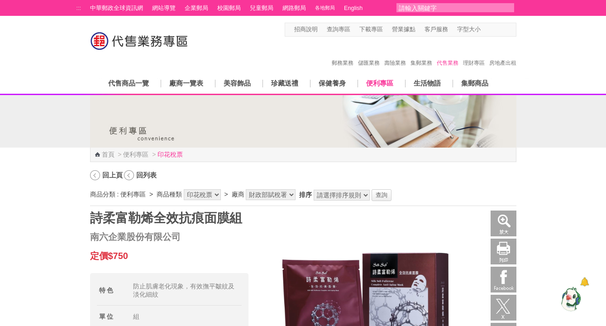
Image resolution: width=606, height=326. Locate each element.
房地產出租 (502, 53)
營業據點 (403, 29)
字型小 (486, 29)
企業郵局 (196, 8)
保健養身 (332, 83)
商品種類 (169, 194)
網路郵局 (294, 8)
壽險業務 (395, 53)
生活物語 (427, 83)
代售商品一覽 (128, 83)
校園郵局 (229, 8)
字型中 (494, 29)
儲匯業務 (369, 53)
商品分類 (102, 194)
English (353, 8)
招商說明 (306, 29)
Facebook (503, 279)
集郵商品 (474, 83)
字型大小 (469, 29)
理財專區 (474, 53)
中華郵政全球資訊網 (116, 8)
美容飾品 (237, 83)
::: (78, 8)
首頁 (108, 154)
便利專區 (379, 83)
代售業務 (447, 53)
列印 (503, 251)
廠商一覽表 (186, 83)
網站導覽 (164, 8)
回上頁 (112, 175)
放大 (503, 223)
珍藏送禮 (284, 83)
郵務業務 (342, 53)
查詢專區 (338, 29)
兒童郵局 (261, 8)
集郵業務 (421, 53)
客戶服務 (436, 29)
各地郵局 (325, 7)
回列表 (146, 175)
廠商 (238, 194)
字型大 (503, 29)
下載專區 (371, 29)
